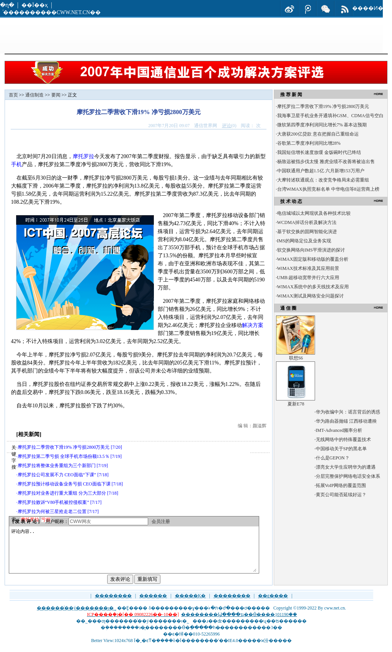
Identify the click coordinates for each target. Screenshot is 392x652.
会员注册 (161, 521)
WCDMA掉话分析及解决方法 (306, 222)
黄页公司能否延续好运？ (341, 494)
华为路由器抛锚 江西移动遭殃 (346, 421)
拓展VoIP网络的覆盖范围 (341, 485)
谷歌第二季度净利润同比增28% (309, 143)
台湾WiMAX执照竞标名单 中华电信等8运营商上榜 (328, 189)
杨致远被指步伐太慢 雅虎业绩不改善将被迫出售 (326, 161)
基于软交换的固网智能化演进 (307, 231)
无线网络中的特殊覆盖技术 (343, 439)
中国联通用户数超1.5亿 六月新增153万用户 (320, 170)
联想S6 (296, 358)
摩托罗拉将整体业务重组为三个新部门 (57, 465)
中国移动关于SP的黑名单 (341, 448)
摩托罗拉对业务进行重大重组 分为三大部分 (62, 493)
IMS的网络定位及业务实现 (304, 240)
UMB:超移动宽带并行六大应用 (308, 277)
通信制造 (34, 95)
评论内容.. (133, 554)
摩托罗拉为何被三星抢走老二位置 (52, 511)
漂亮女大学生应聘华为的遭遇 (346, 467)
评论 (226, 125)
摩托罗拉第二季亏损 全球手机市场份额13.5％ (63, 456)
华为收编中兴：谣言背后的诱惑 (348, 412)
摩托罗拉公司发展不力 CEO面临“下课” (57, 474)
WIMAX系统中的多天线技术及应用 (313, 286)
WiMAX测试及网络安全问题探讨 (310, 296)
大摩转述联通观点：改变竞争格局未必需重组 (323, 180)
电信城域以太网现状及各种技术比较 (314, 213)
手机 (16, 164)
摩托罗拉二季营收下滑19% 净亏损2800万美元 (64, 447)
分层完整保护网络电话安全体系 (348, 476)
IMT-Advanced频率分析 (339, 430)
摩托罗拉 (83, 156)
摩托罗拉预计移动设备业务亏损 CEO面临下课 (64, 484)
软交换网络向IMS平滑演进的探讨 (311, 250)
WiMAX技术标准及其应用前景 (308, 268)
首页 (13, 95)
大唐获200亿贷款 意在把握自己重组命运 (318, 134)
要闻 (55, 95)
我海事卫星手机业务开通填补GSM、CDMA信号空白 (330, 115)
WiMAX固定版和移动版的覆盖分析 (312, 259)
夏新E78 (295, 404)
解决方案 (252, 325)
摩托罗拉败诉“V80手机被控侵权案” (53, 502)
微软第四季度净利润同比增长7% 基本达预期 (322, 124)
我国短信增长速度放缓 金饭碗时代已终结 (319, 152)
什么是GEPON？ (333, 458)
